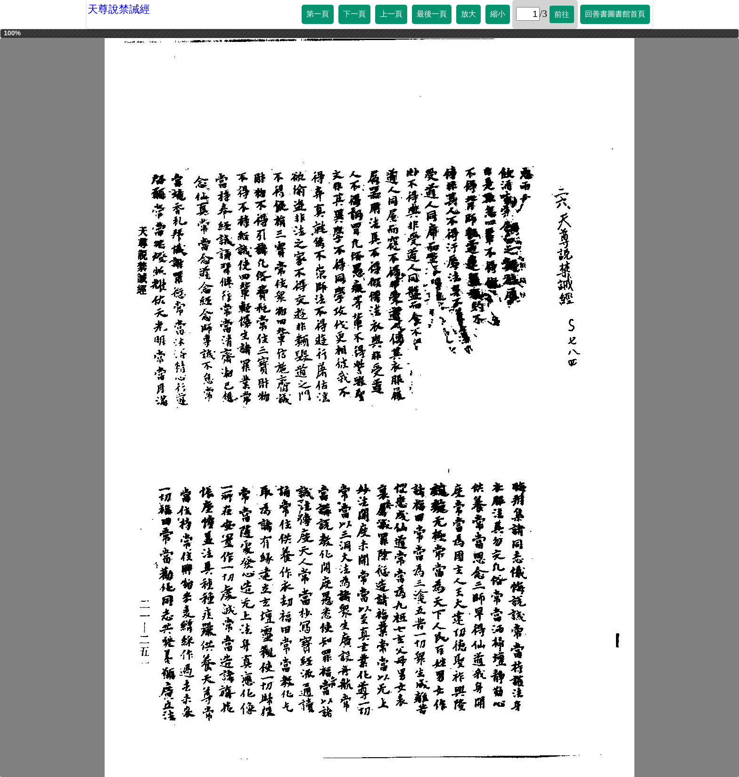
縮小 (497, 14)
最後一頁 (432, 14)
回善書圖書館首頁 (615, 14)
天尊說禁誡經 (119, 9)
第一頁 (317, 14)
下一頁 (354, 14)
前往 (561, 14)
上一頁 (391, 14)
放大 (468, 14)
